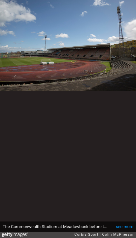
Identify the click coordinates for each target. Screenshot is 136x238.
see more (124, 226)
